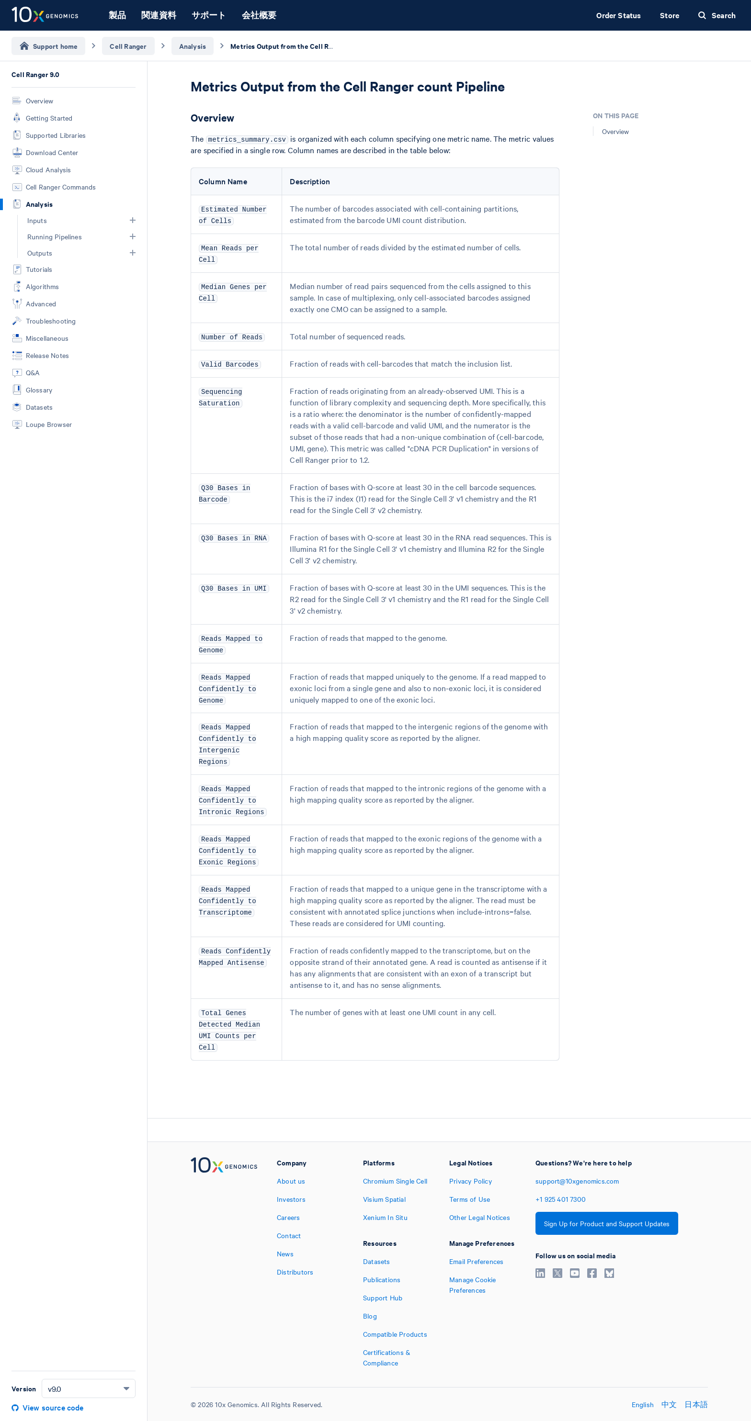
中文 (669, 1404)
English (643, 1404)
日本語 (696, 1404)
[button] (133, 220)
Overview (615, 131)
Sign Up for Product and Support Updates (607, 1223)
